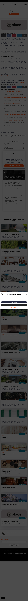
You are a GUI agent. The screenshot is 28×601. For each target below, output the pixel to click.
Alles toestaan (14, 302)
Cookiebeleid (13, 307)
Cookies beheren (14, 305)
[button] (26, 294)
